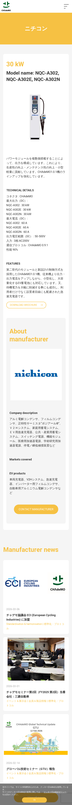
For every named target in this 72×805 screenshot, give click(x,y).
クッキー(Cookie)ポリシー (55, 792)
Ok (34, 800)
